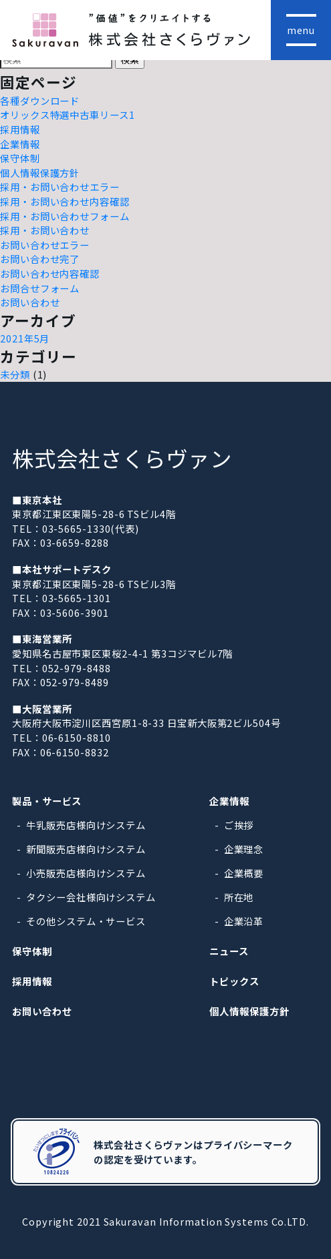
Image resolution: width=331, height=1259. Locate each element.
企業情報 (20, 144)
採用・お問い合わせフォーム (65, 216)
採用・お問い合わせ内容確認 (65, 201)
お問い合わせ (30, 302)
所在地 (239, 897)
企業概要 (244, 873)
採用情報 (20, 129)
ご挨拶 (239, 825)
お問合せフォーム (40, 288)
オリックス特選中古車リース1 (67, 114)
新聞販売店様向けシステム (86, 849)
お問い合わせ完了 (40, 259)
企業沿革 (244, 921)
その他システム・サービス (86, 921)
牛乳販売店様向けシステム (86, 825)
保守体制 (20, 158)
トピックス (234, 981)
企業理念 (244, 849)
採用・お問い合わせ (45, 230)
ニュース (229, 951)
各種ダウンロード (40, 100)
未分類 (15, 374)
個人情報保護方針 (40, 173)
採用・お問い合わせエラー (60, 187)
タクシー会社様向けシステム (91, 897)
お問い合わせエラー (45, 245)
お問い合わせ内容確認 (50, 273)
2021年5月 (24, 338)
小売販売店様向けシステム (86, 873)
